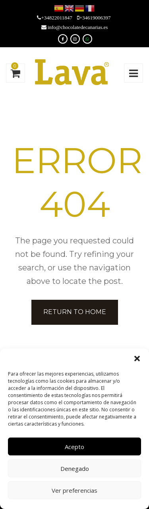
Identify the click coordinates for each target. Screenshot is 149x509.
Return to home (74, 312)
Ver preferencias (74, 490)
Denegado (74, 468)
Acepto (74, 447)
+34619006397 (95, 17)
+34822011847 (56, 17)
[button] (137, 358)
